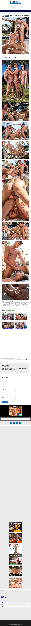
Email (3, 393)
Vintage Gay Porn (3, 602)
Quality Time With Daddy (18, 56)
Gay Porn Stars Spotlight (4, 595)
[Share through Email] (12, 310)
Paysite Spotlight (3, 597)
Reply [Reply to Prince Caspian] (2, 371)
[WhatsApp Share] (8, 310)
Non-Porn (2, 596)
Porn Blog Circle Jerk (4, 598)
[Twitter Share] (3, 310)
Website (3, 397)
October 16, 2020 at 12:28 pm (6, 366)
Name (3, 389)
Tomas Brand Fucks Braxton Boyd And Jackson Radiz (9, 308)
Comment (3, 380)
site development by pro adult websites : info (15, 624)
